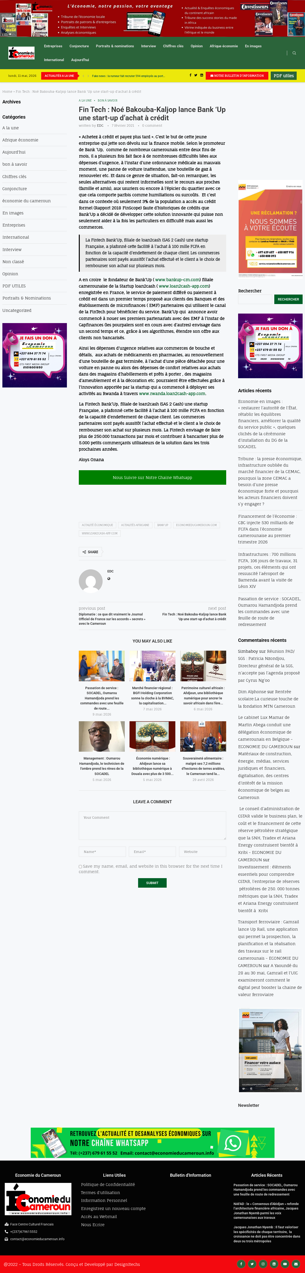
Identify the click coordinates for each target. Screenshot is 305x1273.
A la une (85, 100)
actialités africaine (135, 525)
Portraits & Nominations (26, 297)
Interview (148, 46)
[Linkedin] (201, 75)
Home (7, 91)
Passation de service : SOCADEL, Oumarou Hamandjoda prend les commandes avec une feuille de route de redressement (269, 611)
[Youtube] (285, 1263)
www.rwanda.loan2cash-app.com (172, 393)
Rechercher (249, 290)
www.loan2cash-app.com (184, 286)
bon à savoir (107, 100)
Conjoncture (79, 46)
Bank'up (162, 525)
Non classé (13, 261)
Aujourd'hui (13, 152)
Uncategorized (16, 310)
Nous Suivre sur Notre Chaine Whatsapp (152, 477)
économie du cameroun (26, 200)
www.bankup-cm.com (177, 279)
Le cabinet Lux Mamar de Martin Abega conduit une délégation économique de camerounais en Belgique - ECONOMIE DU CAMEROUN (265, 732)
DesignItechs (127, 1264)
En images (253, 46)
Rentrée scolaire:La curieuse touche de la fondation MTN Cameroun (268, 699)
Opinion (197, 46)
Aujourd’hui (80, 60)
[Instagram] (263, 1263)
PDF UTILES (14, 285)
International (54, 60)
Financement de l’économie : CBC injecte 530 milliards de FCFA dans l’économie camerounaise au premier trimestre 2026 (267, 529)
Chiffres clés (173, 46)
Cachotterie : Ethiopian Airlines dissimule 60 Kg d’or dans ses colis (134, 75)
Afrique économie (224, 46)
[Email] (295, 1263)
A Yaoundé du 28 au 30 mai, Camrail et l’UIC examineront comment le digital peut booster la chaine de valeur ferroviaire (270, 980)
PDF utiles (284, 75)
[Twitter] (196, 75)
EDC (100, 125)
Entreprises (53, 46)
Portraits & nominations (115, 46)
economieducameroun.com (196, 525)
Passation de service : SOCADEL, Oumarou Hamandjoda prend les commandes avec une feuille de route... (102, 698)
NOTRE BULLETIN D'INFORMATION (237, 75)
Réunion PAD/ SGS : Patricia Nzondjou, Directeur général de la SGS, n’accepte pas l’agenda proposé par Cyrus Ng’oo (269, 666)
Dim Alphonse (252, 691)
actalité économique (97, 525)
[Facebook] (190, 75)
